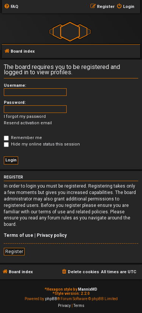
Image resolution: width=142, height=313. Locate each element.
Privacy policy (52, 235)
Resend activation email (28, 123)
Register (14, 251)
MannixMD (87, 289)
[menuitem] (11, 6)
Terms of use (18, 235)
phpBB (51, 299)
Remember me (23, 137)
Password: (15, 102)
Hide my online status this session (42, 144)
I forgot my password (25, 116)
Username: (15, 85)
